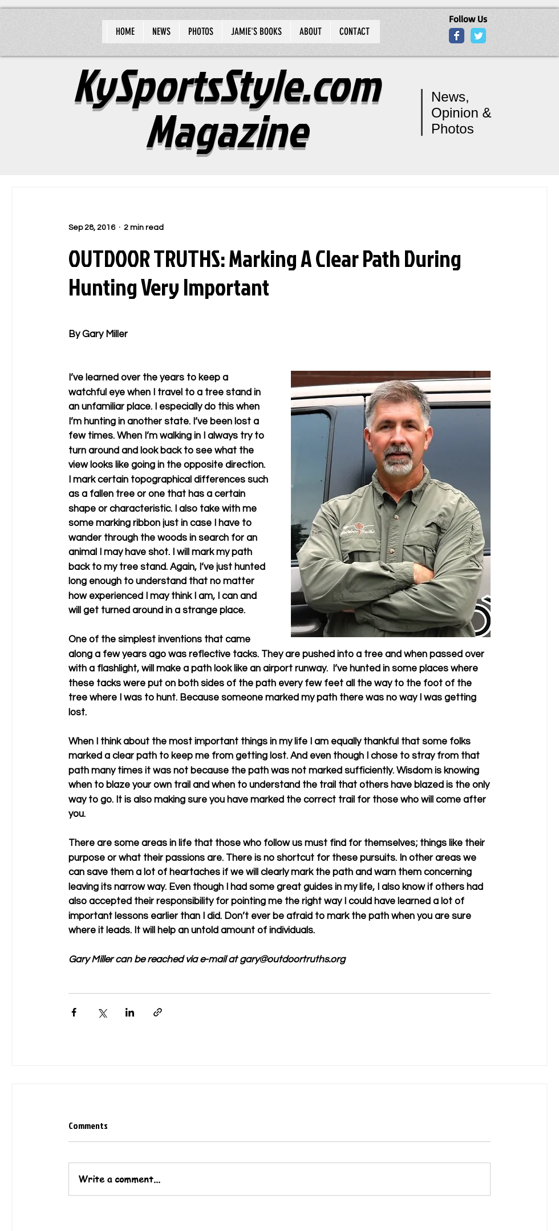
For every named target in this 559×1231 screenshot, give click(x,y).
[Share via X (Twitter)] (101, 1012)
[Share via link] (157, 1012)
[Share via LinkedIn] (129, 1012)
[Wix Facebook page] (456, 35)
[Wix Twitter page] (478, 35)
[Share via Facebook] (73, 1012)
